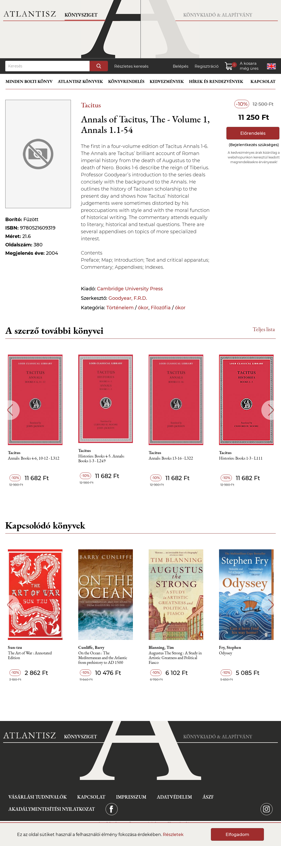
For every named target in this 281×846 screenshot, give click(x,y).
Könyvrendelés (126, 81)
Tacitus (91, 105)
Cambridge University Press (130, 289)
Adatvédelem (174, 797)
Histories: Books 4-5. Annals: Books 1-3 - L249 (101, 459)
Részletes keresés (131, 66)
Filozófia (161, 308)
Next (271, 410)
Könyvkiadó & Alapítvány (217, 15)
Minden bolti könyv (29, 81)
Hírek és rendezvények (216, 81)
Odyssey (225, 653)
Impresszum (131, 797)
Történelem (120, 308)
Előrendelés (253, 133)
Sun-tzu (15, 647)
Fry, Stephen (230, 647)
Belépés (180, 66)
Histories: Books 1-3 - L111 (241, 458)
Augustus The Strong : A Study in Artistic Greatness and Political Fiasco (175, 658)
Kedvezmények (167, 81)
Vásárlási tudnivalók (37, 797)
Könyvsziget (81, 15)
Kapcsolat (263, 81)
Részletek (173, 834)
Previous (10, 410)
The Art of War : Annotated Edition (30, 655)
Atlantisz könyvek (80, 81)
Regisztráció (206, 66)
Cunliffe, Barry (91, 647)
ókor (143, 308)
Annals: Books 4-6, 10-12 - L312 (33, 458)
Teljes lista (264, 329)
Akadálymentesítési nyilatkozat (51, 809)
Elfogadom (237, 834)
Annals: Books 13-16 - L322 (171, 458)
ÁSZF (208, 797)
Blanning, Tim (161, 647)
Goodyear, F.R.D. (127, 298)
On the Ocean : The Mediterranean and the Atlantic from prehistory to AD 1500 (102, 658)
